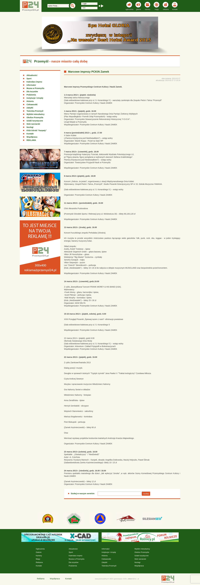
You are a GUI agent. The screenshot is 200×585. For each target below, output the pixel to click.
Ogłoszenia (40, 549)
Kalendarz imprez (34, 82)
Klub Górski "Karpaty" (36, 130)
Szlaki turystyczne (34, 121)
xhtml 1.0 (131, 579)
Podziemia (31, 95)
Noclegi (29, 127)
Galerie (38, 552)
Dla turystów (32, 91)
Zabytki (29, 108)
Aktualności (31, 75)
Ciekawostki (31, 104)
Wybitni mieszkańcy (35, 114)
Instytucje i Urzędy (34, 98)
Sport (28, 78)
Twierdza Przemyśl (34, 111)
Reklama (39, 562)
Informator (31, 85)
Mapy (38, 559)
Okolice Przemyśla (34, 117)
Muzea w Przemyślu (35, 88)
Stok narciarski (33, 124)
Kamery (39, 556)
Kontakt (30, 134)
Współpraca (31, 137)
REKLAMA (31, 140)
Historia (30, 101)
